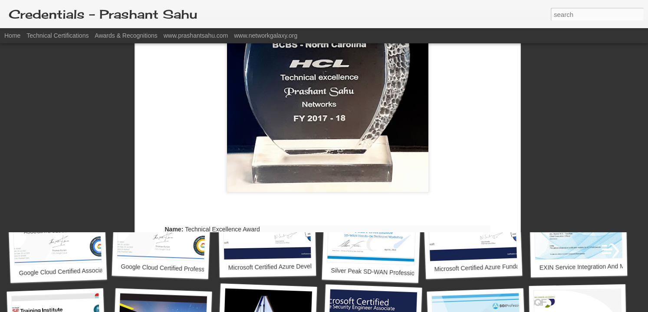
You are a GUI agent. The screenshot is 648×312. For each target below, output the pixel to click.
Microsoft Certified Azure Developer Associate (290, 266)
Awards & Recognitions (126, 35)
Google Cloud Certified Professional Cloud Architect (190, 269)
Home (12, 35)
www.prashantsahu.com (196, 35)
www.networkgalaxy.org (265, 35)
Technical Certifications (57, 35)
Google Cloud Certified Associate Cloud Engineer (85, 270)
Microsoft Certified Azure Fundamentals (487, 267)
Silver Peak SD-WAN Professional (377, 272)
